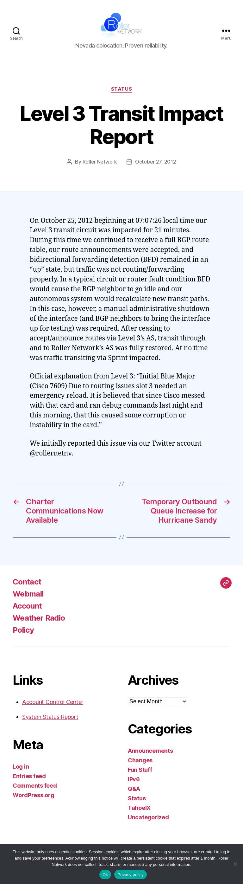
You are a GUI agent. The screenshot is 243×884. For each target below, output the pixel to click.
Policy (23, 630)
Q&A (134, 788)
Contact (27, 581)
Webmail (28, 593)
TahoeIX (139, 807)
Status (121, 89)
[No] (235, 864)
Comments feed (35, 785)
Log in (21, 766)
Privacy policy (130, 874)
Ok (105, 874)
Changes (140, 760)
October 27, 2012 (155, 161)
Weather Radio (39, 618)
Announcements (150, 750)
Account (27, 605)
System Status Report (50, 716)
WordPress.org (33, 795)
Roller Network (100, 161)
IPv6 (134, 779)
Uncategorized (148, 817)
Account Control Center (52, 702)
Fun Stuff (140, 769)
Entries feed (29, 776)
